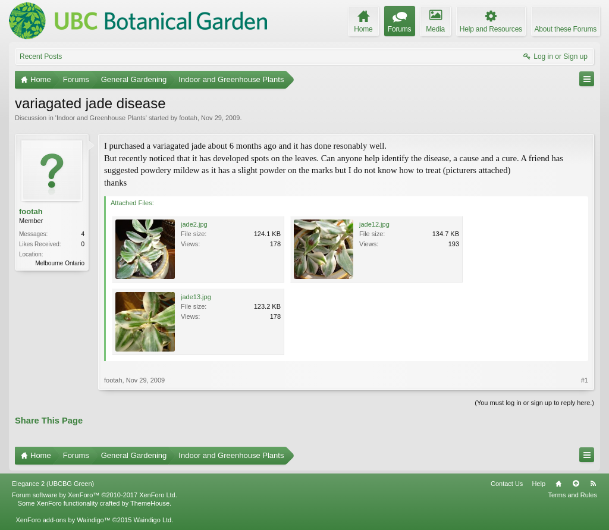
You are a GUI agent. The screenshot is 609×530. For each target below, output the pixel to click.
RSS (593, 483)
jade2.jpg (194, 224)
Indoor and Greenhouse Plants (101, 117)
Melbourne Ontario (59, 263)
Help (538, 483)
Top (576, 483)
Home (558, 483)
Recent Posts (41, 56)
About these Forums (566, 29)
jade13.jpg (196, 296)
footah (188, 117)
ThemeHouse (149, 503)
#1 (584, 380)
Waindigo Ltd (152, 519)
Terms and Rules (572, 494)
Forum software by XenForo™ (94, 494)
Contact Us (507, 483)
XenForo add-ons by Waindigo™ (62, 519)
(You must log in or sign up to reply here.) (534, 402)
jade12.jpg (374, 224)
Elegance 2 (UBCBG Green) (53, 483)
